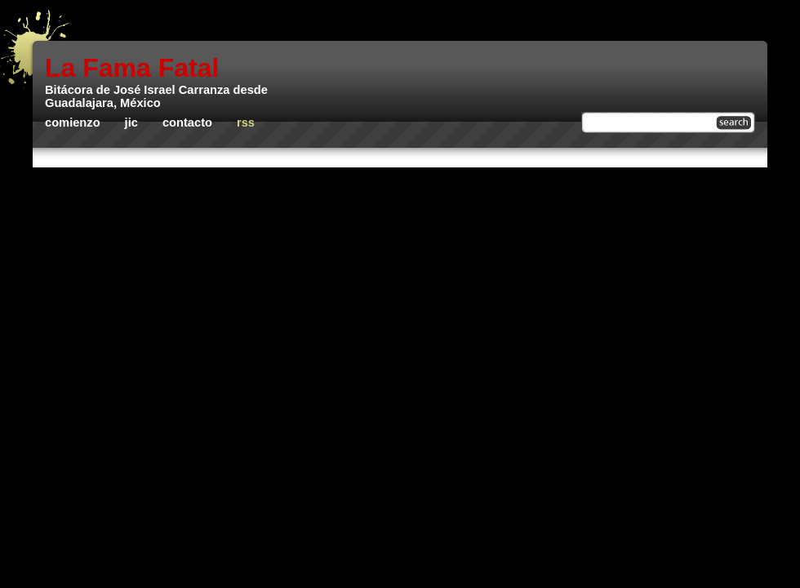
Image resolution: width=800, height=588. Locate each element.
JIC (131, 122)
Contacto (187, 122)
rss (246, 122)
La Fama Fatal (132, 67)
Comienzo (72, 122)
